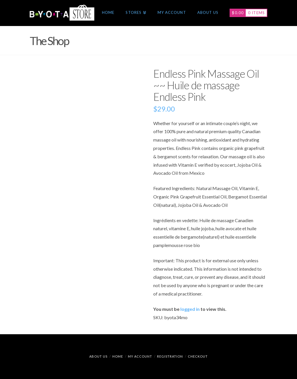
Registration (170, 356)
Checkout (198, 356)
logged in (190, 309)
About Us (98, 356)
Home (117, 356)
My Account (140, 356)
